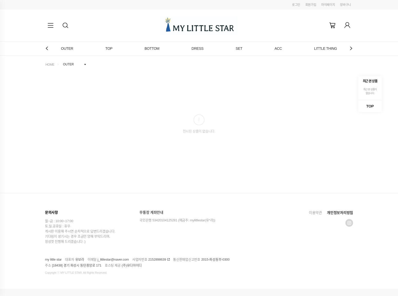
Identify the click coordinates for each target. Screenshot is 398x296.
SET (239, 48)
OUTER (67, 48)
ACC (278, 48)
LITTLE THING (325, 48)
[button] (65, 25)
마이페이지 (328, 5)
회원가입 (310, 5)
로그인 (296, 5)
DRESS (198, 48)
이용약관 (315, 213)
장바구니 (345, 5)
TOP (108, 48)
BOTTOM (152, 48)
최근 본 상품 (370, 81)
